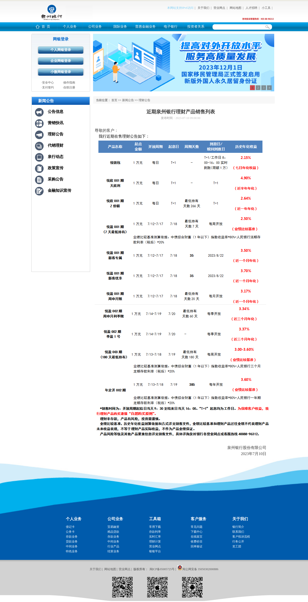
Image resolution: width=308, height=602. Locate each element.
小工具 (266, 8)
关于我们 (203, 8)
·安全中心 (47, 82)
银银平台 (155, 551)
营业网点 (219, 8)
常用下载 (155, 527)
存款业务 (72, 536)
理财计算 (155, 541)
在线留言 (196, 536)
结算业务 (113, 551)
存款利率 (155, 531)
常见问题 (196, 527)
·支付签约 (47, 87)
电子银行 (171, 26)
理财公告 (55, 134)
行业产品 (113, 546)
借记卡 (70, 527)
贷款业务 (72, 541)
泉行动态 (55, 157)
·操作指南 (69, 82)
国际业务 (120, 26)
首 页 (46, 26)
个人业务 (70, 26)
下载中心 (196, 531)
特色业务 (72, 551)
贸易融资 (113, 527)
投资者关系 (195, 26)
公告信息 (55, 111)
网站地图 (235, 8)
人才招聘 (251, 8)
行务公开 (238, 541)
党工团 (236, 546)
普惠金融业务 (145, 26)
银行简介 (238, 527)
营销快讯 (55, 123)
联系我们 (238, 531)
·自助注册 (69, 87)
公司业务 (95, 26)
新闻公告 (128, 100)
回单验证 (196, 546)
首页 (114, 100)
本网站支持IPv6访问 (180, 8)
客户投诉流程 (241, 536)
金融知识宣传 (59, 190)
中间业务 (72, 546)
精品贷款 (113, 531)
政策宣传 (55, 168)
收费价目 (196, 541)
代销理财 (55, 145)
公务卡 (70, 531)
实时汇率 (155, 536)
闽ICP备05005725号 (162, 569)
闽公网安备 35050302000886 (200, 569)
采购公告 (55, 179)
